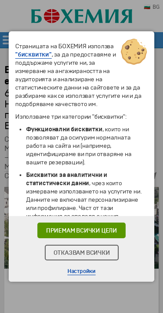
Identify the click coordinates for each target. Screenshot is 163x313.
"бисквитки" (33, 54)
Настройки (81, 271)
